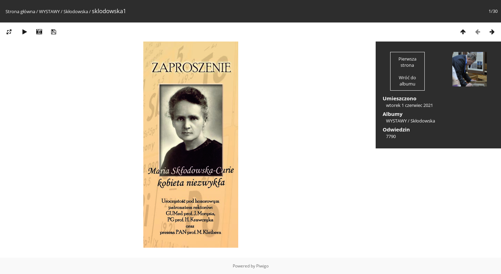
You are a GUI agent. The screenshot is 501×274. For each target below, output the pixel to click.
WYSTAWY (49, 11)
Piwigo (262, 266)
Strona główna (20, 11)
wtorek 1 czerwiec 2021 (409, 105)
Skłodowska (76, 11)
